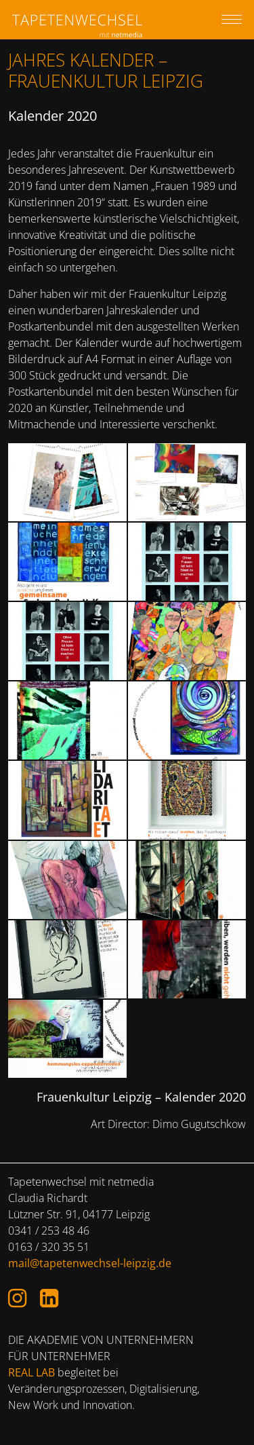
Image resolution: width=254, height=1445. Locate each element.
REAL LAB (31, 1372)
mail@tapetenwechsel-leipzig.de (89, 1263)
